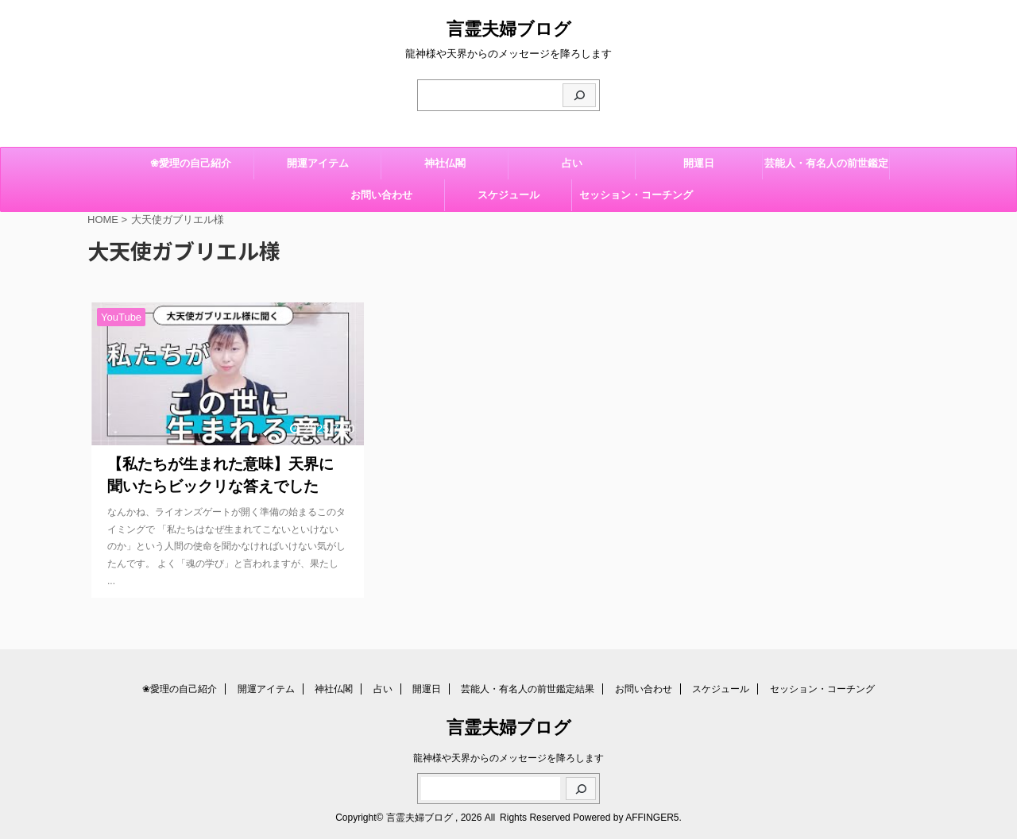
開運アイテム (318, 163)
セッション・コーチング (636, 195)
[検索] (579, 95)
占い (572, 163)
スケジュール (508, 195)
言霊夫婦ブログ (509, 29)
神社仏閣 (445, 163)
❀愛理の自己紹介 (190, 163)
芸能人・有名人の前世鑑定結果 (826, 168)
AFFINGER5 (652, 817)
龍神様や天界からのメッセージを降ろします (508, 758)
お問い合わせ (381, 195)
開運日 (698, 163)
